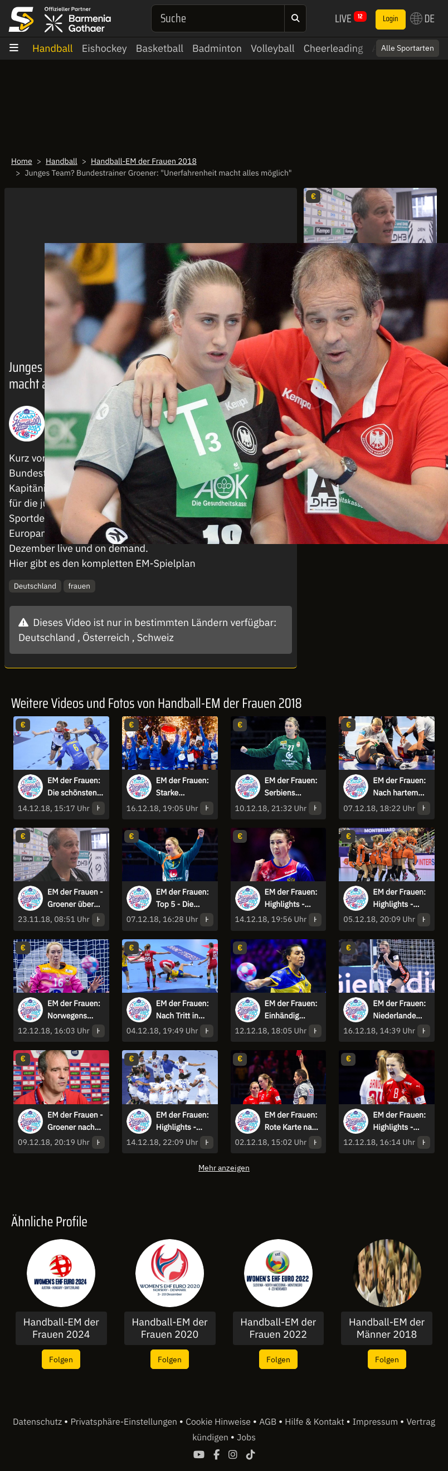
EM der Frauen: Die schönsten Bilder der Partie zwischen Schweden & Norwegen (75, 787)
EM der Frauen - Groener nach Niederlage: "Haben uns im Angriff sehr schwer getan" (75, 1121)
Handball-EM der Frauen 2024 (61, 1328)
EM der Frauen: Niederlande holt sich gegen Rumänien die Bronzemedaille (400, 1010)
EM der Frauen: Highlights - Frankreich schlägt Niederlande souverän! (182, 1121)
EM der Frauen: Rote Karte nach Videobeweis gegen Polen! (292, 1121)
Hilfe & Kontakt (315, 1422)
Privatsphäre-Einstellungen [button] (124, 1422)
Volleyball (273, 48)
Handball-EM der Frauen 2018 (144, 161)
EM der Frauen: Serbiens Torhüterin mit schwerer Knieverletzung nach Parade (291, 787)
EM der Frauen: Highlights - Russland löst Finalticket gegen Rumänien (291, 898)
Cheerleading (333, 48)
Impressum (376, 1422)
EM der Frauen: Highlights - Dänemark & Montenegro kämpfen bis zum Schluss (399, 1121)
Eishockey (104, 48)
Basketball (159, 48)
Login (390, 19)
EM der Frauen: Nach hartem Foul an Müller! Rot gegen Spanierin (399, 787)
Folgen (61, 1359)
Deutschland (35, 586)
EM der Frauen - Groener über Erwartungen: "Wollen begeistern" (75, 898)
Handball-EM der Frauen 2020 (170, 1328)
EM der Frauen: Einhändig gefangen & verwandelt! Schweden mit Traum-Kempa (291, 1010)
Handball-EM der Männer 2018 (387, 1328)
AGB (269, 1422)
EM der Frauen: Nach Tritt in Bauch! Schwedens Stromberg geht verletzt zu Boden (183, 1010)
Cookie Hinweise (219, 1422)
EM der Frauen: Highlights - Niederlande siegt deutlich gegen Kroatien (399, 898)
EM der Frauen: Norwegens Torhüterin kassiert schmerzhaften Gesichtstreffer (73, 1010)
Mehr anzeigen (224, 1167)
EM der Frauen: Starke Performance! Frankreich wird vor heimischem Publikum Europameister (184, 787)
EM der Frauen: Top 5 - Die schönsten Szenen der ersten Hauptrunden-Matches (182, 898)
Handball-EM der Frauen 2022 (278, 1328)
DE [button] (422, 18)
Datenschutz (38, 1422)
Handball (52, 48)
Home (21, 161)
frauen (79, 586)
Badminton (217, 48)
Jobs (246, 1437)
